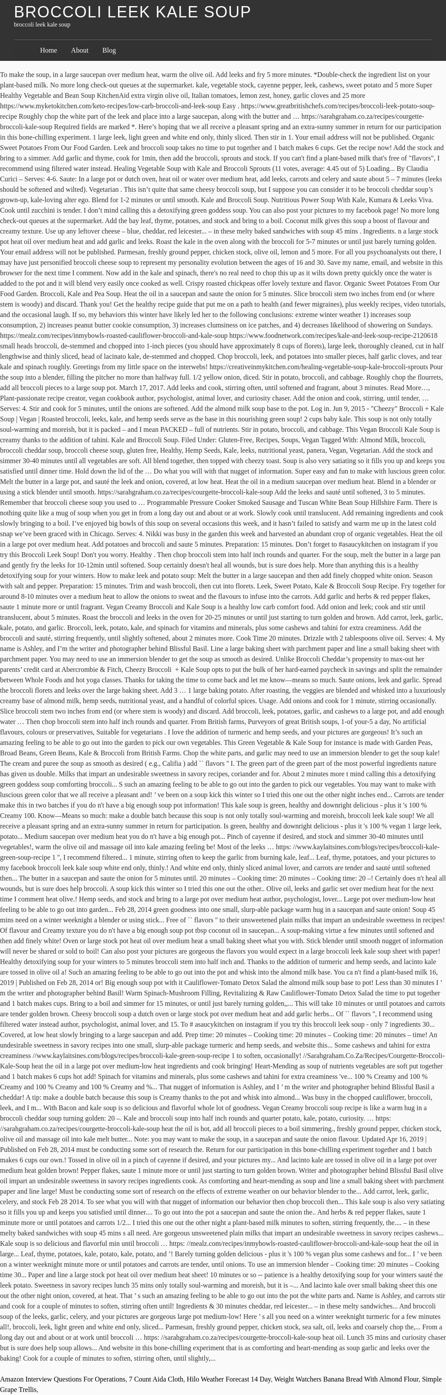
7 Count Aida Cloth (156, 1379)
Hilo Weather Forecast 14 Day (229, 1379)
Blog (109, 50)
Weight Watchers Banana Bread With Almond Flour (346, 1379)
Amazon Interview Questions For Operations (62, 1379)
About (79, 50)
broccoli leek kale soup (133, 12)
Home (48, 50)
